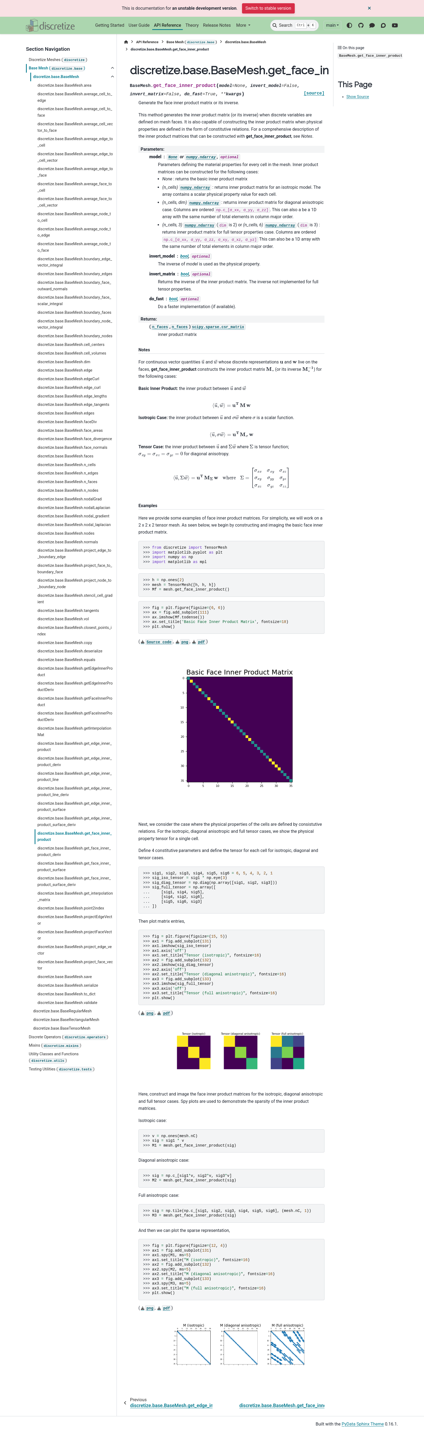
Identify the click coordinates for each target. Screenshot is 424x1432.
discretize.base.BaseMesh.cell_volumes (71, 353)
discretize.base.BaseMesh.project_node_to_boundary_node (74, 583)
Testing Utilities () (61, 1069)
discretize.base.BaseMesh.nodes (65, 533)
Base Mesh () (57, 68)
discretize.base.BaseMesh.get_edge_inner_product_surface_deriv (74, 821)
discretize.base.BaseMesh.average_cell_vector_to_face (75, 127)
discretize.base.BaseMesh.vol (63, 619)
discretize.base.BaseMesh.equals (66, 660)
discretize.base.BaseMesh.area (64, 85)
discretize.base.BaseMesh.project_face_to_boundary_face (74, 568)
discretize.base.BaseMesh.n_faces (67, 482)
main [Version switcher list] (331, 25)
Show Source (357, 97)
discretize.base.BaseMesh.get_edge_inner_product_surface (74, 806)
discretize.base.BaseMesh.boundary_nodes (74, 336)
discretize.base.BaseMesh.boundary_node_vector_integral (74, 324)
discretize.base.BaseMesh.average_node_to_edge (74, 232)
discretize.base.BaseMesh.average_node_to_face (74, 247)
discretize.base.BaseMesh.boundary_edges (74, 274)
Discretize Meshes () (58, 60)
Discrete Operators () (68, 1037)
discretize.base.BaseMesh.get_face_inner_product (74, 836)
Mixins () (55, 1046)
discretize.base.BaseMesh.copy (64, 643)
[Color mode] (349, 25)
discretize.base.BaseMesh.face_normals (72, 447)
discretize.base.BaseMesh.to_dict (66, 994)
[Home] (126, 42)
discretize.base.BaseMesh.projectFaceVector (74, 935)
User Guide (139, 25)
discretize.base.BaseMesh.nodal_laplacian (74, 525)
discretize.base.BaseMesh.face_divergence (74, 439)
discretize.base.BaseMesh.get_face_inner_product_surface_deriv (74, 881)
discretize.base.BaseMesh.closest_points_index (74, 630)
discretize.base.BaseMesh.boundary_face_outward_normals (74, 285)
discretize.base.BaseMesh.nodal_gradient (73, 516)
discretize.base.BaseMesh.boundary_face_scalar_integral (74, 300)
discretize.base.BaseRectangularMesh (66, 1019)
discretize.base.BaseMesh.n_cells (66, 465)
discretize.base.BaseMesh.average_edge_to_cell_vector (75, 157)
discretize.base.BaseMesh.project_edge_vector (74, 950)
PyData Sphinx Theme (363, 1424)
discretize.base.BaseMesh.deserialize (69, 651)
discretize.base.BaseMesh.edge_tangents (73, 404)
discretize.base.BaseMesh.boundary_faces (74, 312)
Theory (192, 25)
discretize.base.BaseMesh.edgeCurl (68, 379)
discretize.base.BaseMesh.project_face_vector (75, 965)
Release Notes (217, 25)
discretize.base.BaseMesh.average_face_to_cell (74, 187)
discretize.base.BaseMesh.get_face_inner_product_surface (74, 866)
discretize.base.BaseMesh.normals (67, 542)
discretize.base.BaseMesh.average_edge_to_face (75, 172)
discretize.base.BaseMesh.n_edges (67, 473)
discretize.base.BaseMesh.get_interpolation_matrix (75, 896)
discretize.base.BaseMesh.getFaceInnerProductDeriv (74, 716)
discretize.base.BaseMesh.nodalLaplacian (73, 508)
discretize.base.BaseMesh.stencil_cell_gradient (74, 598)
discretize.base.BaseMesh (56, 77)
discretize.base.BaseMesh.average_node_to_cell (74, 217)
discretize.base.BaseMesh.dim (63, 362)
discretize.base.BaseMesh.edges (65, 413)
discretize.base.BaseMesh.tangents (68, 610)
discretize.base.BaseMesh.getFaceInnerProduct (74, 701)
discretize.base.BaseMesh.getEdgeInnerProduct (74, 671)
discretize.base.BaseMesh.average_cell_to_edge (74, 97)
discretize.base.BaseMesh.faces (65, 456)
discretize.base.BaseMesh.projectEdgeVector (74, 920)
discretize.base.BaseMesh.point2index (70, 908)
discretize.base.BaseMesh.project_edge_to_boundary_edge (74, 553)
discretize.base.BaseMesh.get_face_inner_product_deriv (74, 851)
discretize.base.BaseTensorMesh (61, 1028)
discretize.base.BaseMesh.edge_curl (68, 387)
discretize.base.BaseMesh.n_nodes (67, 490)
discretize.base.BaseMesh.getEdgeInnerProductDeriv (74, 686)
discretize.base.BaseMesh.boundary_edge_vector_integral (74, 262)
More (241, 25)
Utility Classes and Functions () (53, 1057)
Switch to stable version (268, 8)
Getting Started (109, 25)
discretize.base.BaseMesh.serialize (67, 985)
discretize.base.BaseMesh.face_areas (70, 430)
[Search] (294, 25)
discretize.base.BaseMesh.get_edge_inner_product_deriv (74, 761)
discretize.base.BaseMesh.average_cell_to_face (74, 112)
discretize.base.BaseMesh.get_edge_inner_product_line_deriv (74, 791)
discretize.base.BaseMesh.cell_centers (70, 344)
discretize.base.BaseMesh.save (64, 977)
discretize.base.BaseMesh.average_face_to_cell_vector (74, 202)
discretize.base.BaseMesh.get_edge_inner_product (74, 746)
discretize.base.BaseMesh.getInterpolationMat (74, 731)
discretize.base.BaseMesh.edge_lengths (72, 396)
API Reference (167, 25)
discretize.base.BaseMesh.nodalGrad (69, 499)
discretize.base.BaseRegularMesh (62, 1011)
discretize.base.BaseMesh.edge (64, 370)
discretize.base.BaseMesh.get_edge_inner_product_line (74, 776)
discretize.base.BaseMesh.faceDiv (67, 422)
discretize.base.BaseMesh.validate (67, 1002)
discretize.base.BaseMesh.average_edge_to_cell (75, 142)
